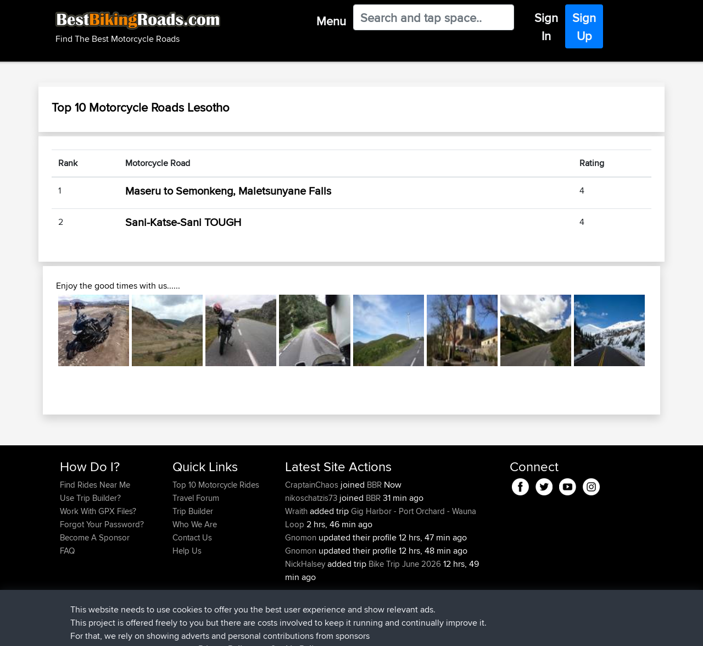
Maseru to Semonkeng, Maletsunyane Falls (228, 190)
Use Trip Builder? (90, 498)
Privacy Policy (207, 630)
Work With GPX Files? (98, 511)
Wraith (297, 511)
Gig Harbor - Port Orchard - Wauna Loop (380, 517)
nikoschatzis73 (312, 498)
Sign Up (584, 27)
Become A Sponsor (95, 537)
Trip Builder (192, 511)
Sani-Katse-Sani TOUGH (183, 222)
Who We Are (194, 524)
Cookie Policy (261, 630)
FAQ (67, 550)
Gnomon (302, 537)
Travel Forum (195, 498)
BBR (374, 484)
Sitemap (162, 630)
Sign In (546, 27)
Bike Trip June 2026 (405, 564)
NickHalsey (306, 564)
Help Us (187, 550)
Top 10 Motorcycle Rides (215, 484)
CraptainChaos (313, 484)
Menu (331, 21)
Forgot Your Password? (102, 524)
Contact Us (192, 537)
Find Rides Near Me (95, 484)
